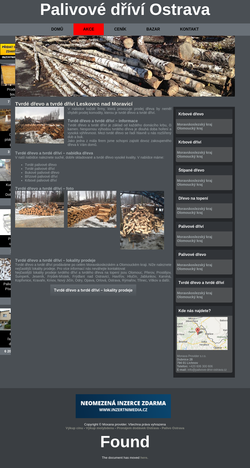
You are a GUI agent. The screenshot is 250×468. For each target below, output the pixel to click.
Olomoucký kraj (190, 128)
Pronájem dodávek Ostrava (138, 428)
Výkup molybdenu (100, 428)
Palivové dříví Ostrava (125, 9)
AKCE (88, 29)
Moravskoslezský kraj (194, 124)
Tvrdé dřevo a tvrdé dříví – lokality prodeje (93, 290)
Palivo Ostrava (173, 428)
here (143, 457)
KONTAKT (189, 29)
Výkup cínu (74, 428)
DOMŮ (57, 29)
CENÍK (120, 29)
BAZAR (153, 29)
